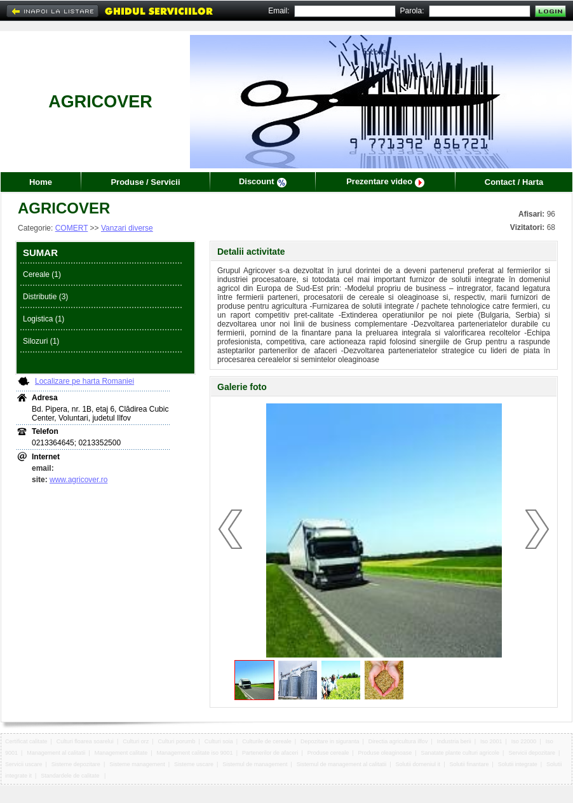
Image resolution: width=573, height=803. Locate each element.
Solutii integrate (517, 764)
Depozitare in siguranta (330, 741)
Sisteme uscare (193, 764)
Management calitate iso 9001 (195, 753)
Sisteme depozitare (75, 764)
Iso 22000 (524, 741)
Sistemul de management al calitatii (342, 764)
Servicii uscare (24, 764)
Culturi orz (136, 741)
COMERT (71, 228)
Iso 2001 (491, 741)
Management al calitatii (56, 753)
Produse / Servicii (145, 182)
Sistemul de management (254, 764)
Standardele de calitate (71, 776)
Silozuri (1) (41, 341)
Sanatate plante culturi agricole (460, 753)
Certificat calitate (26, 741)
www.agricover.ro (78, 479)
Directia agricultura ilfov (398, 741)
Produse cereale (328, 753)
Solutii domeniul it (418, 764)
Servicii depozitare (531, 753)
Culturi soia (219, 741)
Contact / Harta (514, 182)
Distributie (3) (45, 296)
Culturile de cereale (267, 741)
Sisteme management (137, 764)
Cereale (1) (42, 274)
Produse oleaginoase (385, 753)
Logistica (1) (43, 318)
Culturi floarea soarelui (85, 741)
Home (40, 182)
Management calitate (121, 753)
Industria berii (454, 741)
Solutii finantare (469, 764)
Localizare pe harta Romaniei (84, 381)
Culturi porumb (176, 741)
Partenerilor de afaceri (270, 753)
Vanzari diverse (127, 228)
